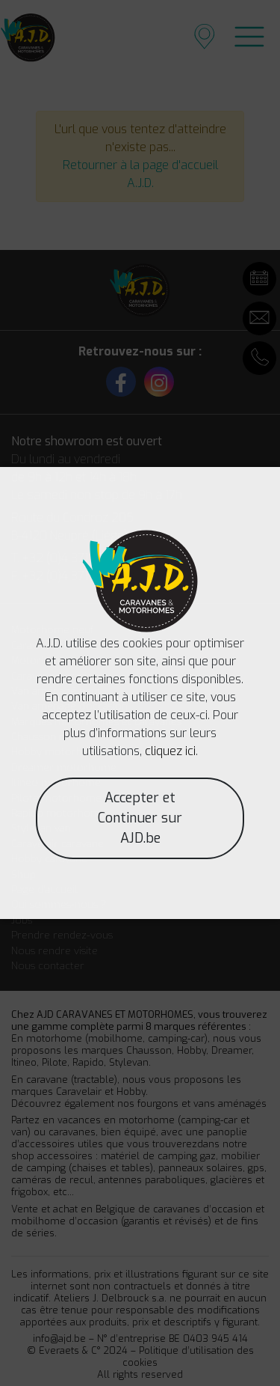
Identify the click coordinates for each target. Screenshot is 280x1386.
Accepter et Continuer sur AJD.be (140, 818)
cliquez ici (170, 751)
